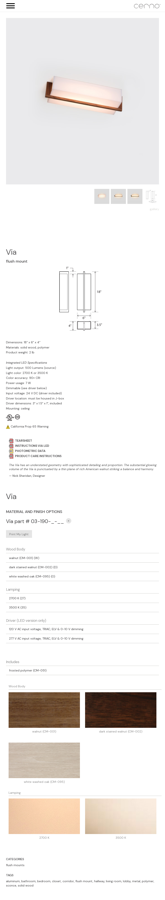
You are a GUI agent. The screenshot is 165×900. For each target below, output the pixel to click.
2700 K (44, 838)
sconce (11, 885)
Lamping (13, 589)
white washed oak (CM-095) (44, 782)
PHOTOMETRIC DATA (27, 451)
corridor (68, 881)
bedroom (43, 881)
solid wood (26, 885)
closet (56, 881)
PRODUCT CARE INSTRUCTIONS (35, 456)
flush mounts (15, 865)
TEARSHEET (20, 441)
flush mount (84, 881)
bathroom (28, 881)
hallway (99, 881)
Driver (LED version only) (26, 620)
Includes (12, 661)
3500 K (121, 838)
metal (136, 881)
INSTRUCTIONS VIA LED (29, 446)
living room (113, 881)
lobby (127, 881)
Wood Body (15, 549)
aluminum (13, 881)
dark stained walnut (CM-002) (120, 731)
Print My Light (19, 534)
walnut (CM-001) (44, 731)
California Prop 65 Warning (29, 426)
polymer (148, 881)
